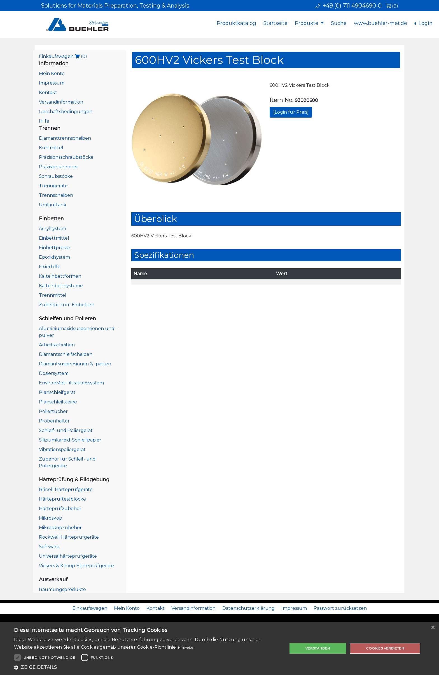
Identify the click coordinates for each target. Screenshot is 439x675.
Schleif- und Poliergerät (66, 430)
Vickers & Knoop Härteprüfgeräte (76, 565)
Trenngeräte (53, 185)
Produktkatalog (236, 23)
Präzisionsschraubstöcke (66, 157)
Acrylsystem (52, 228)
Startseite (275, 23)
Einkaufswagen (63, 56)
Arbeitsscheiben (57, 344)
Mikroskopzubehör (60, 527)
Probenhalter (54, 421)
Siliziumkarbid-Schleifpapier (70, 440)
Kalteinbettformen (60, 276)
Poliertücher (53, 411)
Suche (339, 23)
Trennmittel (52, 295)
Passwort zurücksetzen (340, 608)
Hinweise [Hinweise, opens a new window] (185, 647)
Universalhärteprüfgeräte (68, 556)
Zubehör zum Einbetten (66, 304)
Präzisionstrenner (58, 166)
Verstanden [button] (317, 648)
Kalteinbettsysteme (61, 285)
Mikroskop (50, 518)
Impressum (51, 83)
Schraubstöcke (56, 176)
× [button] (433, 628)
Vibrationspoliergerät (62, 449)
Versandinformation (61, 102)
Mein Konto (52, 73)
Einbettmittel (54, 238)
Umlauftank (52, 204)
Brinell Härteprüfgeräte (66, 489)
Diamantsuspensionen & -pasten (75, 363)
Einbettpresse (54, 247)
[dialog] (219, 648)
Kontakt (48, 92)
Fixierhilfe (49, 266)
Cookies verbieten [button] (385, 648)
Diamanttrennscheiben (65, 138)
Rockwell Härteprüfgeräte (69, 537)
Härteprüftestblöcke (62, 499)
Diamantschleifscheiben (65, 354)
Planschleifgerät (57, 392)
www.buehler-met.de (380, 23)
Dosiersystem (54, 373)
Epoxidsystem (54, 257)
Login (425, 23)
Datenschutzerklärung (248, 608)
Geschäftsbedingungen (65, 111)
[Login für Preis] (291, 112)
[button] (146, 667)
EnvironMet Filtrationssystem (71, 383)
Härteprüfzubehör (60, 508)
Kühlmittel (51, 147)
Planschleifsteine (58, 402)
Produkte (307, 23)
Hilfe (44, 121)
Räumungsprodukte (62, 589)
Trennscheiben (56, 195)
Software (49, 546)
